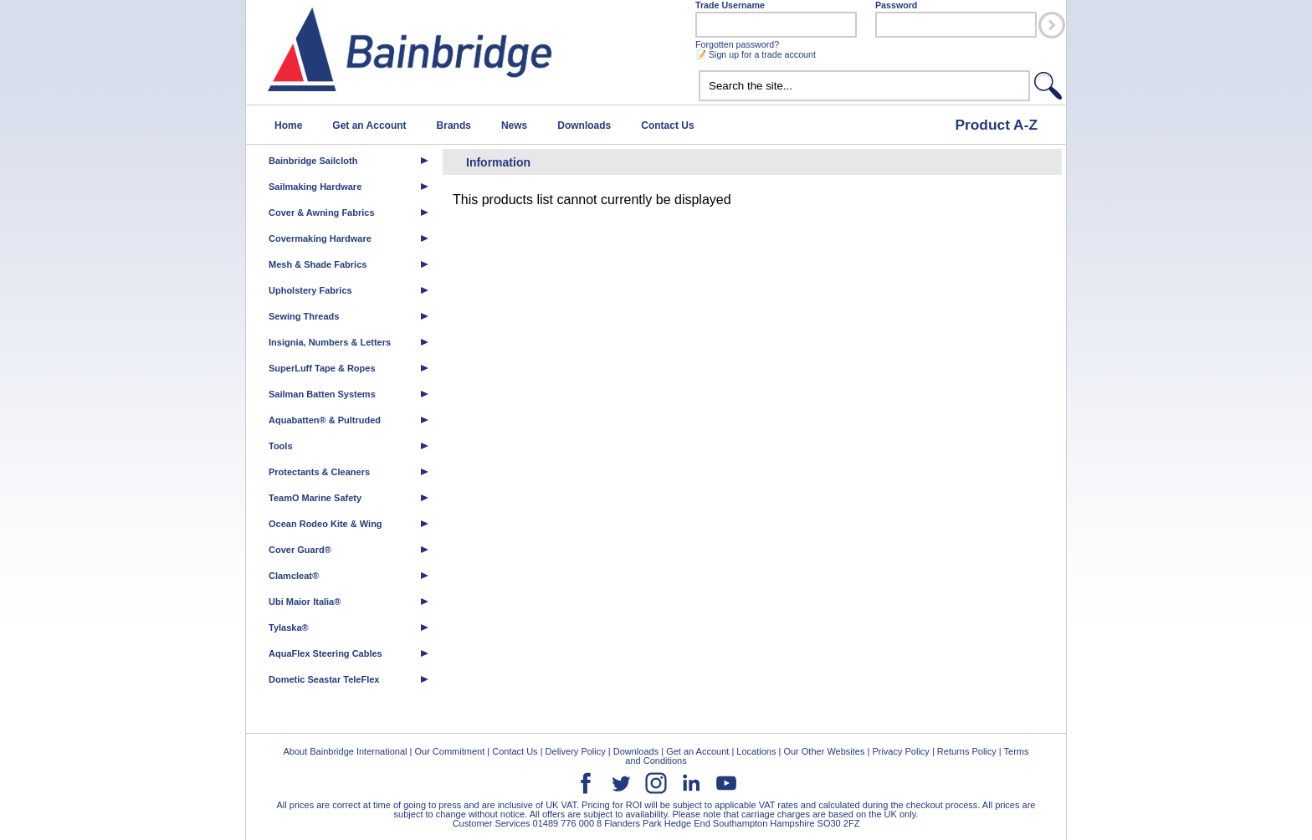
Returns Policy (967, 751)
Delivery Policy (576, 751)
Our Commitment (449, 751)
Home (288, 125)
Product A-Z (996, 124)
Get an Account (369, 125)
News (514, 125)
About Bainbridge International (345, 751)
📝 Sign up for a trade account (755, 54)
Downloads (584, 125)
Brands (454, 125)
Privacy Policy (900, 751)
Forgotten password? (737, 44)
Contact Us (667, 125)
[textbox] (864, 85)
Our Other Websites (823, 751)
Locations (756, 751)
